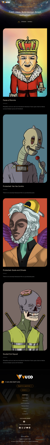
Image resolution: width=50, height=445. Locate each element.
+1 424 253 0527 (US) (12, 382)
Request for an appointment (25, 386)
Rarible (30, 21)
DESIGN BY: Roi (25, 436)
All (19, 21)
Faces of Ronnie (9, 100)
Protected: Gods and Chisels (14, 270)
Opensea (23, 21)
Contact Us (25, 390)
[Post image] (25, 62)
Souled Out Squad (10, 354)
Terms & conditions (25, 439)
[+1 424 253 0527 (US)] (2, 382)
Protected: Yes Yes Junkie (13, 186)
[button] (47, 2)
